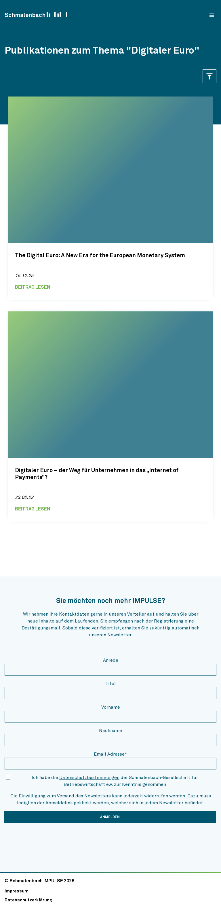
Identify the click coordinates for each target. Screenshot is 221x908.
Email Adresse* (110, 754)
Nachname (110, 730)
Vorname (110, 707)
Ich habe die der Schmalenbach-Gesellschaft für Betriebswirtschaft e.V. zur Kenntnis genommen (115, 781)
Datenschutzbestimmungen (89, 777)
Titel (110, 683)
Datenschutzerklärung (28, 900)
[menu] (211, 15)
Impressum (16, 891)
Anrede (110, 660)
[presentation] (48, 839)
